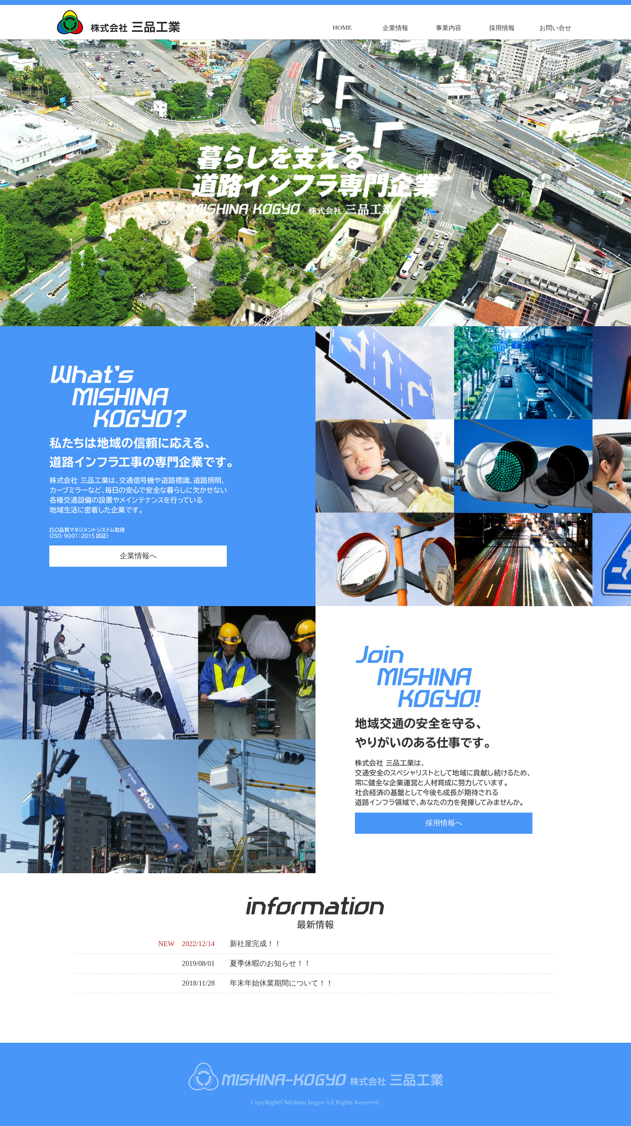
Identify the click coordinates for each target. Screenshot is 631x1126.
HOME (341, 27)
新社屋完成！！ (255, 944)
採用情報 (502, 28)
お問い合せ (555, 28)
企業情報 (395, 28)
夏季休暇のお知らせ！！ (270, 963)
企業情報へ (138, 556)
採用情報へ (443, 823)
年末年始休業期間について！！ (281, 983)
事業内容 (448, 28)
